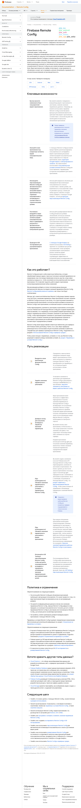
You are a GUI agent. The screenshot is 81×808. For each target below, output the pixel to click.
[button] (9, 16)
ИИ (24, 10)
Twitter (44, 800)
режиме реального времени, (40, 291)
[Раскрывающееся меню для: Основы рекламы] (20, 11)
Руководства (27, 789)
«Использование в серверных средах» (49, 332)
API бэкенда (32, 87)
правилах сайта (28, 748)
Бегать (29, 2)
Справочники (27, 791)
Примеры (69, 10)
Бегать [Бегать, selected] (43, 10)
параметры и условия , (57, 706)
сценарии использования (38, 701)
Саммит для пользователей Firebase (50, 796)
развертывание (56, 732)
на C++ (52, 87)
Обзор (4, 10)
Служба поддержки (67, 789)
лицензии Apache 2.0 (53, 747)
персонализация (63, 572)
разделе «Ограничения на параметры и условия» (54, 636)
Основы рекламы (13, 10)
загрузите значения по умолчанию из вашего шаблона (62, 386)
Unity (43, 87)
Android (40, 82)
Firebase (29, 24)
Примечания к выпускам (68, 797)
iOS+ (30, 82)
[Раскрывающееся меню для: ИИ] (27, 11)
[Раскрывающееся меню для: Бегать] (33, 2)
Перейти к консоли (72, 2)
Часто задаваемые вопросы (69, 799)
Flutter (57, 82)
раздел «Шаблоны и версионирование (61, 484)
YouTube (45, 802)
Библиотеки (27, 797)
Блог (63, 2)
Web (49, 82)
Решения (38, 2)
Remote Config (22, 7)
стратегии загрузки (36, 708)
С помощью (58, 243)
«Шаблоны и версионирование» (63, 645)
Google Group (65, 794)
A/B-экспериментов (61, 648)
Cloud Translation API (59, 19)
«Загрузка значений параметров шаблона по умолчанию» (62, 545)
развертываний (39, 650)
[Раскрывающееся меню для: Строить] (23, 2)
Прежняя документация (68, 802)
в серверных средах (58, 741)
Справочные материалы (57, 10)
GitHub (26, 799)
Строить (19, 2)
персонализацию (57, 725)
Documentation (8, 7)
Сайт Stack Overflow (67, 791)
